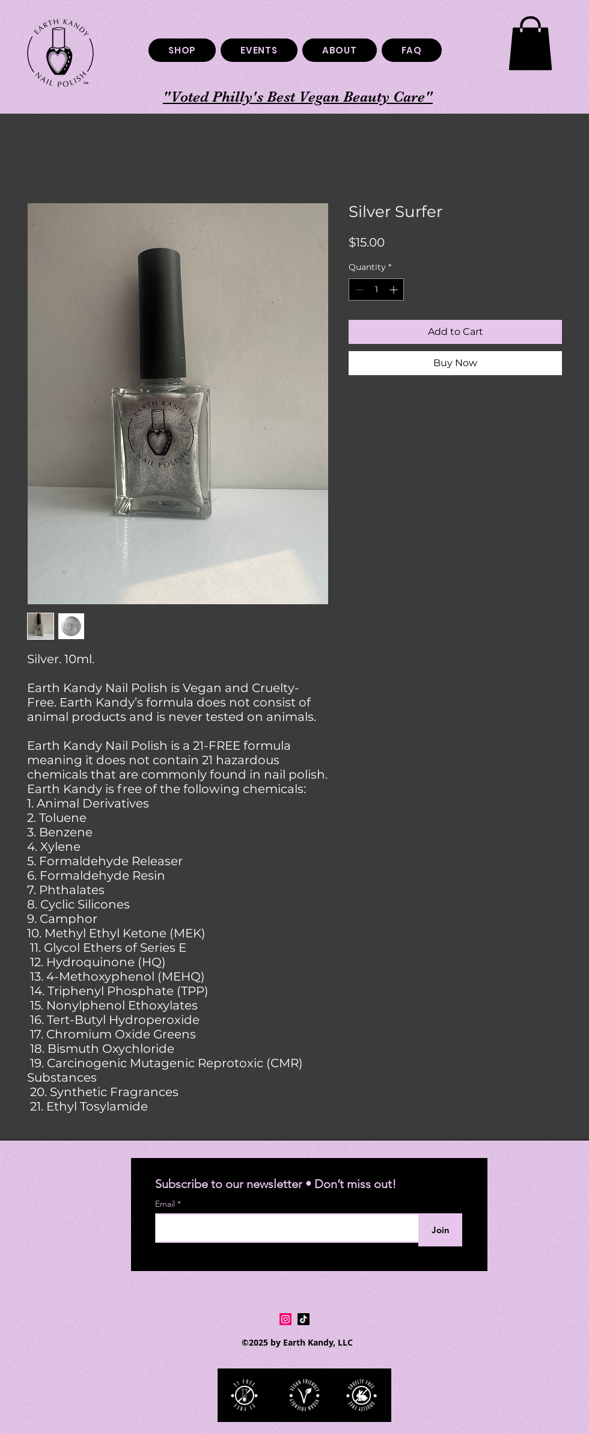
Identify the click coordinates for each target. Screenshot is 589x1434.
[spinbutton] (376, 289)
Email (166, 1204)
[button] (530, 43)
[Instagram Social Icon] (285, 1319)
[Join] (440, 1229)
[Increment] (394, 289)
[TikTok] (304, 1319)
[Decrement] (357, 289)
